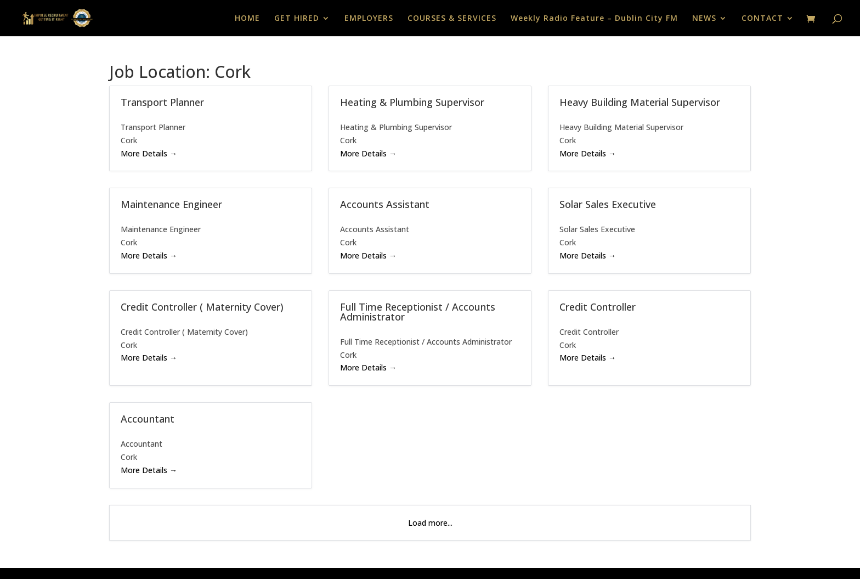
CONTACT (762, 18)
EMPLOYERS (368, 18)
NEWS (704, 18)
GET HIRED (296, 18)
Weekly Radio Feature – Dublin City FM (594, 18)
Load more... (430, 523)
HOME (247, 18)
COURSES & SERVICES (452, 18)
